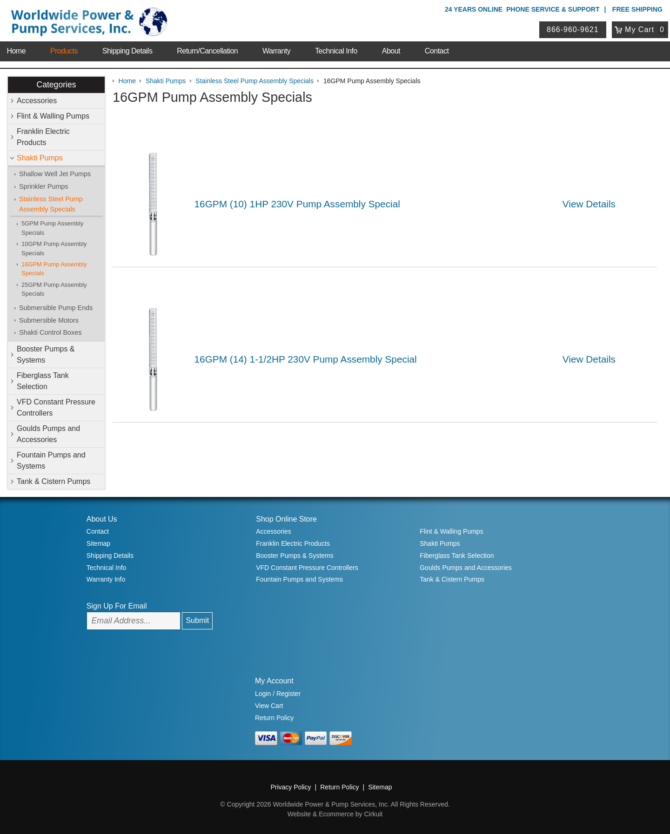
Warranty (276, 51)
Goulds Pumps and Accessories (48, 433)
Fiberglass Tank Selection (43, 381)
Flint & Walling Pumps (53, 116)
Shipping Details (127, 51)
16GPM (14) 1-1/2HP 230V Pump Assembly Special (305, 359)
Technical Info (336, 51)
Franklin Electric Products (43, 136)
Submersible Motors (49, 320)
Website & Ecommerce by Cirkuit (335, 814)
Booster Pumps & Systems (46, 354)
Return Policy (274, 717)
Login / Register (278, 693)
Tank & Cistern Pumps (53, 481)
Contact (437, 51)
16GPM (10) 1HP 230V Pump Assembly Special (297, 204)
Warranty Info (106, 579)
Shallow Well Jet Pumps (55, 174)
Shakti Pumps (40, 158)
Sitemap (98, 543)
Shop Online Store (286, 519)
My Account (274, 681)
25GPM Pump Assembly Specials (54, 289)
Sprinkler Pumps (43, 186)
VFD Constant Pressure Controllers (56, 407)
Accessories (37, 101)
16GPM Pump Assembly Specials (54, 269)
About (391, 51)
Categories (56, 84)
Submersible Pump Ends (56, 307)
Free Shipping (637, 9)
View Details (589, 204)
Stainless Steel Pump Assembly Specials (51, 204)
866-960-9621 (573, 29)
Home (16, 51)
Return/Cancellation (207, 51)
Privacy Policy (290, 787)
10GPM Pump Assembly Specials (54, 248)
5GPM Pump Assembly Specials (52, 228)
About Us (102, 519)
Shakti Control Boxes (50, 332)
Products (64, 51)
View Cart (269, 705)
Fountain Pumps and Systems (51, 460)
